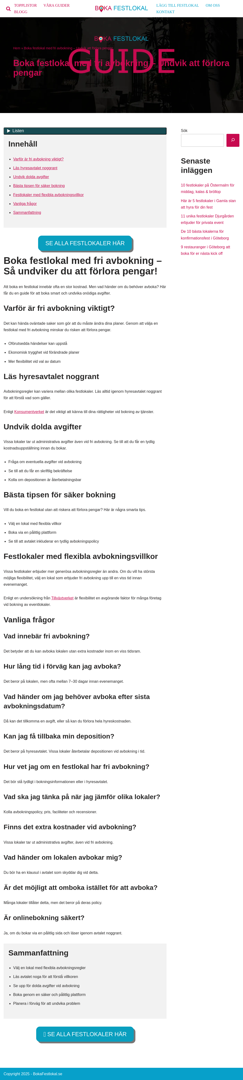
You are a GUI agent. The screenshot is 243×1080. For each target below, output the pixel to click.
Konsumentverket (29, 412)
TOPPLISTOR (25, 5)
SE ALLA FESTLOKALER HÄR (85, 243)
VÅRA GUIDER (57, 5)
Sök (184, 131)
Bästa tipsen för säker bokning (39, 186)
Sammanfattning (27, 212)
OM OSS (213, 5)
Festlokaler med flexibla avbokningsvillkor (48, 195)
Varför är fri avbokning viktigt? (38, 159)
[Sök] (8, 8)
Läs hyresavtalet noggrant (35, 168)
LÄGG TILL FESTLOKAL (177, 5)
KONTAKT (165, 12)
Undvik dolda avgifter (31, 177)
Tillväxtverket (62, 598)
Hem (16, 48)
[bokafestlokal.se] (121, 8)
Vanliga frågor (25, 204)
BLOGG (20, 12)
